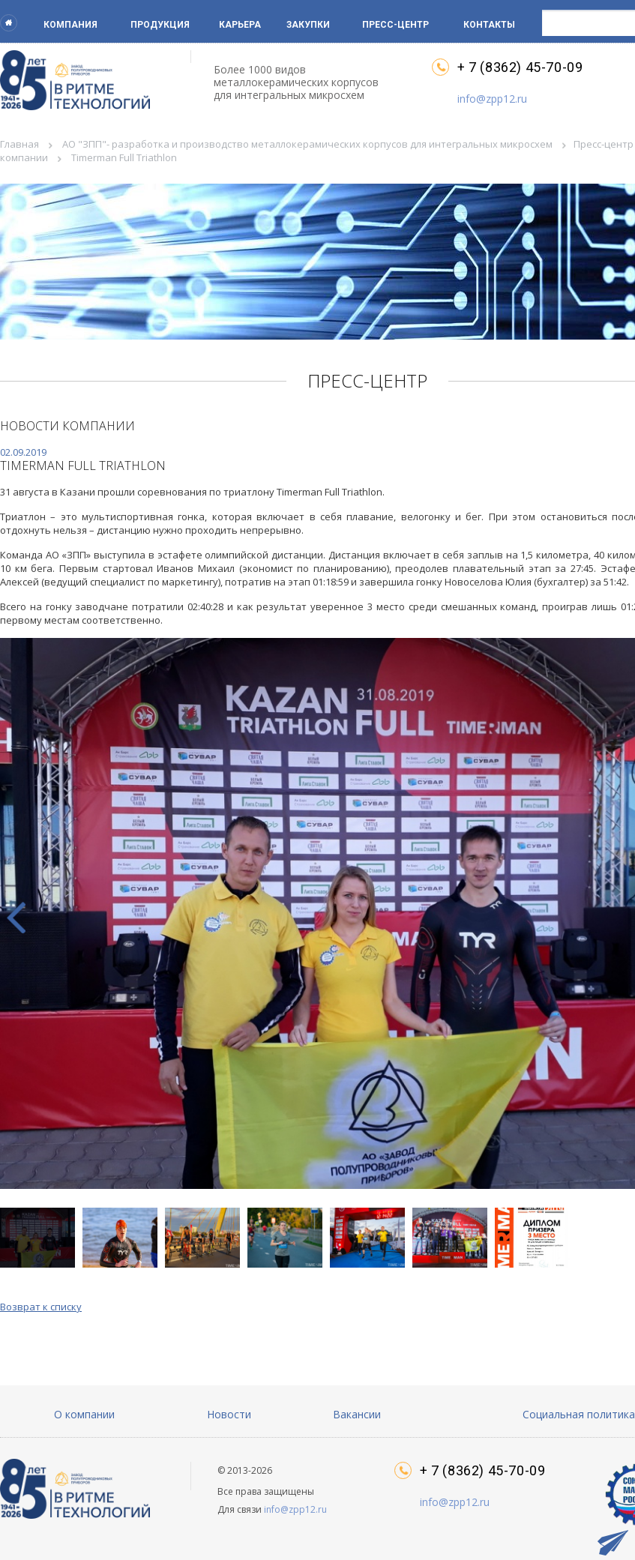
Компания (70, 24)
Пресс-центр (395, 24)
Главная (19, 144)
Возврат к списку (41, 1306)
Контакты (489, 24)
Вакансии (357, 1414)
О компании (84, 1414)
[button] (123, 1237)
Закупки (308, 24)
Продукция (160, 24)
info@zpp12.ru (492, 98)
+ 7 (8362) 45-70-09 (520, 67)
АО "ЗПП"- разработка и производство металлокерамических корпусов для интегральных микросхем (307, 144)
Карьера (240, 24)
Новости (229, 1414)
